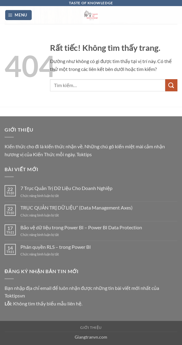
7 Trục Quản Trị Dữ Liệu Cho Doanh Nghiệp (66, 188)
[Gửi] (171, 85)
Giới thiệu (91, 327)
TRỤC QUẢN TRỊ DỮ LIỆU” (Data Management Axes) (76, 207)
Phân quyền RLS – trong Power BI (55, 247)
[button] (18, 15)
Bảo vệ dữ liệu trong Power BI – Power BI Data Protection (81, 227)
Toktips (84, 154)
